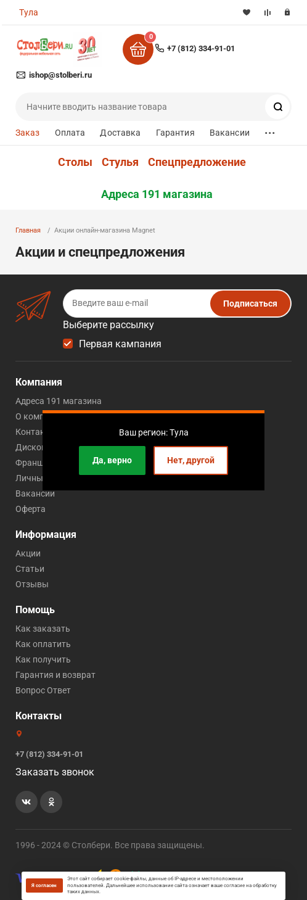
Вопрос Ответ (43, 690)
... (270, 130)
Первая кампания (120, 344)
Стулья (120, 162)
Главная (28, 230)
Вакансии (230, 133)
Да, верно (112, 460)
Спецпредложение (197, 162)
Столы (75, 162)
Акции (28, 553)
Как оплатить (43, 644)
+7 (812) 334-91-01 (201, 48)
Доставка (120, 133)
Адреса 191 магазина (157, 194)
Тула (28, 12)
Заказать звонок (54, 772)
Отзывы (32, 584)
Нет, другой (191, 460)
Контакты (35, 432)
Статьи (29, 569)
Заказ (27, 133)
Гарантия (175, 133)
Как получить (43, 659)
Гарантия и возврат (55, 675)
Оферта (30, 509)
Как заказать (42, 629)
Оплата (70, 133)
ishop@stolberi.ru (60, 75)
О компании (39, 416)
